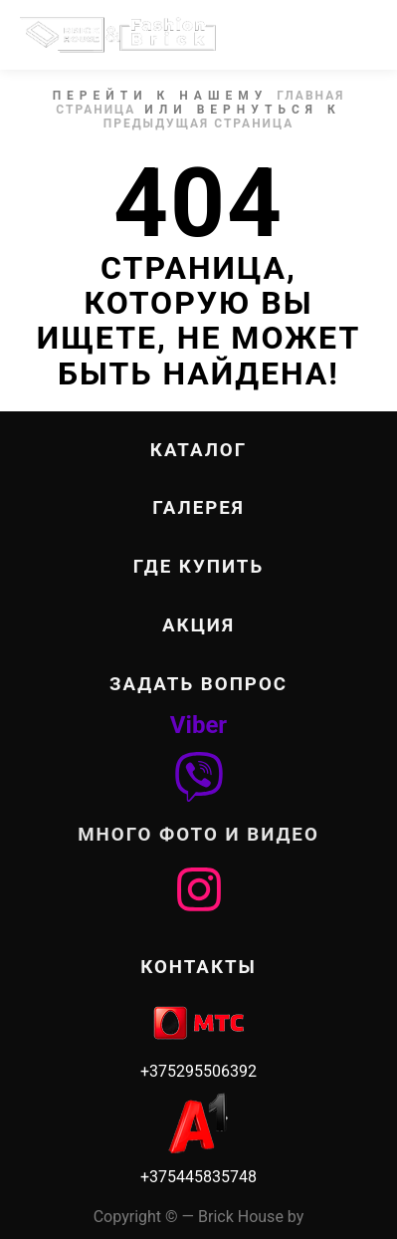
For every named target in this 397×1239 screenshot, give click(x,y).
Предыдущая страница (199, 123)
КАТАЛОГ (198, 450)
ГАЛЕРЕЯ (198, 508)
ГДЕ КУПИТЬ (198, 567)
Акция (198, 625)
